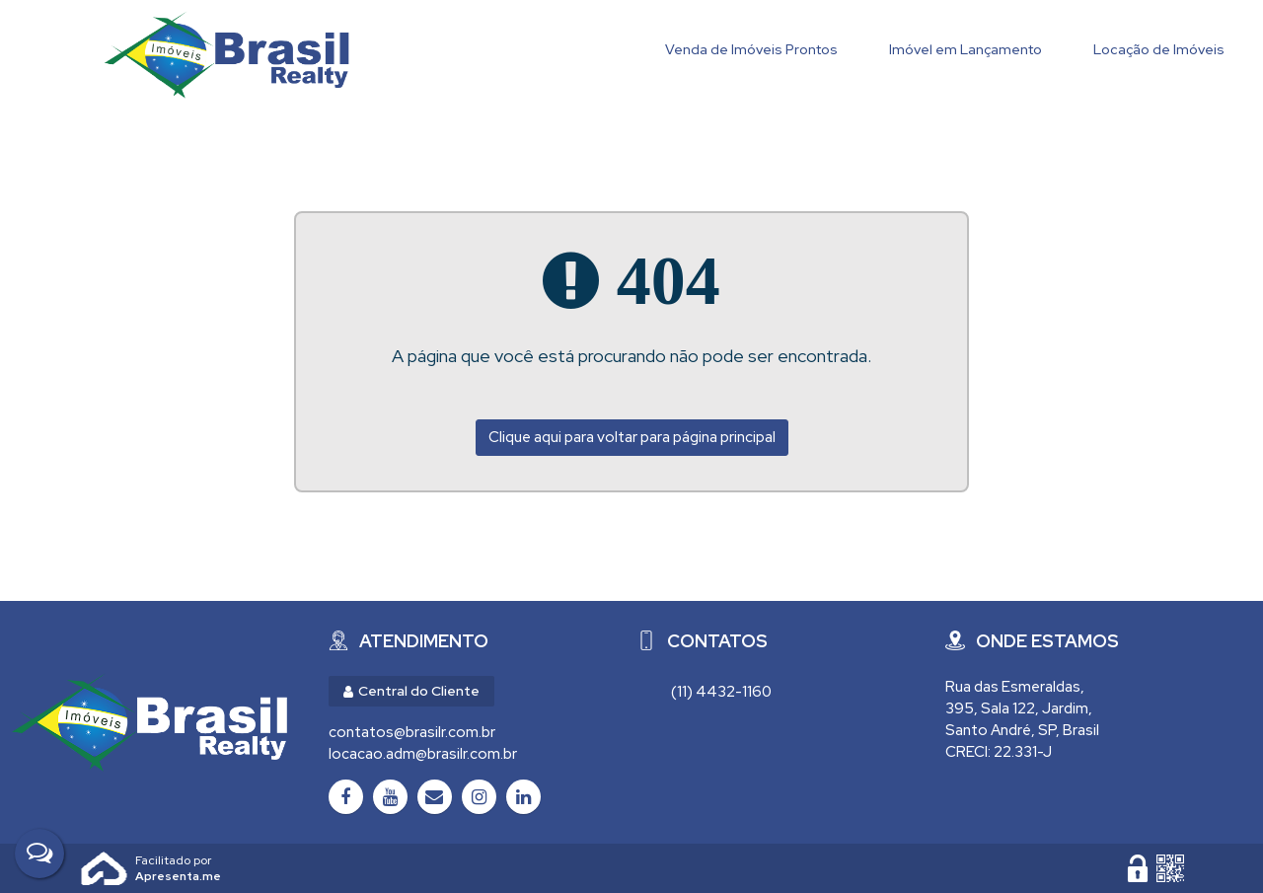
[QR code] (1170, 868)
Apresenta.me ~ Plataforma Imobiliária (178, 860)
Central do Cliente (411, 691)
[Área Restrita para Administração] (1138, 868)
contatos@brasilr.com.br (412, 732)
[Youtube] (390, 797)
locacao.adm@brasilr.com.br (423, 754)
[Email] (434, 797)
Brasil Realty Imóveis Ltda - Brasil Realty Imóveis (227, 54)
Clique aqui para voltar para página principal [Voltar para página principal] (632, 437)
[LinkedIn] (523, 797)
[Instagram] (479, 797)
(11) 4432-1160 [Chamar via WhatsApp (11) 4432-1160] (721, 692)
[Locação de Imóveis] (1159, 52)
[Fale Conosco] (39, 853)
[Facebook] (346, 797)
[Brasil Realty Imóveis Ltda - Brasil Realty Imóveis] (149, 722)
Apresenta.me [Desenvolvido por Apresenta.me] (104, 868)
